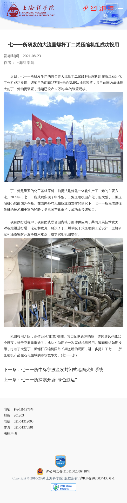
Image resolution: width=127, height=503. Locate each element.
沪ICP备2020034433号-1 (97, 478)
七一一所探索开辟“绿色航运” (49, 379)
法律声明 (10, 433)
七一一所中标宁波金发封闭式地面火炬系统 (62, 369)
